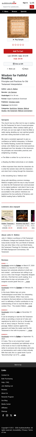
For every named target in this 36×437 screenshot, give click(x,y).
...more (27, 281)
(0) (32, 3)
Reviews (4, 390)
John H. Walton (12, 89)
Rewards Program (7, 397)
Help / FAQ (5, 382)
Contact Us (5, 375)
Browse (14, 11)
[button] (6, 12)
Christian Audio (14, 102)
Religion (20, 108)
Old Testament (12, 111)
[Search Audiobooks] (32, 7)
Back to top (18, 365)
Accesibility (17, 430)
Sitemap (4, 411)
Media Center (6, 404)
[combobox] (18, 7)
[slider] (18, 44)
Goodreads (5, 265)
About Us (4, 393)
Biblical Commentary (25, 111)
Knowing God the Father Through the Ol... (23, 223)
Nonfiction (13, 108)
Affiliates (4, 408)
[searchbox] (16, 7)
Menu (5, 11)
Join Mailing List (7, 386)
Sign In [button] (25, 3)
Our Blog (4, 400)
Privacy (24, 430)
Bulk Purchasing (7, 379)
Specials (24, 11)
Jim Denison (12, 92)
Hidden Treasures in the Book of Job (8, 223)
